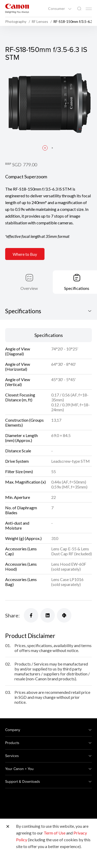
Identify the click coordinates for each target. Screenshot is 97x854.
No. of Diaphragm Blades (21, 510)
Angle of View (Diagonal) (17, 351)
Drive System (17, 461)
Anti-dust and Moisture (17, 525)
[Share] (31, 615)
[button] (45, 148)
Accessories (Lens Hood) (21, 566)
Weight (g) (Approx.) (23, 538)
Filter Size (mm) (19, 471)
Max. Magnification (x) (25, 481)
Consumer (57, 8)
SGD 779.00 (24, 164)
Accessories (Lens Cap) (21, 551)
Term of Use (54, 832)
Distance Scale (18, 450)
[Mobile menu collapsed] (89, 9)
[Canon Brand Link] (17, 8)
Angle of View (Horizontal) (17, 366)
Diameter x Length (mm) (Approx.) (21, 438)
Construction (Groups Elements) (24, 422)
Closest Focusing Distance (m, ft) (20, 397)
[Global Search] (79, 8)
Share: (12, 615)
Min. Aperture (17, 497)
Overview (29, 288)
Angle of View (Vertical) (17, 382)
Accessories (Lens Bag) (21, 582)
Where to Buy (25, 254)
